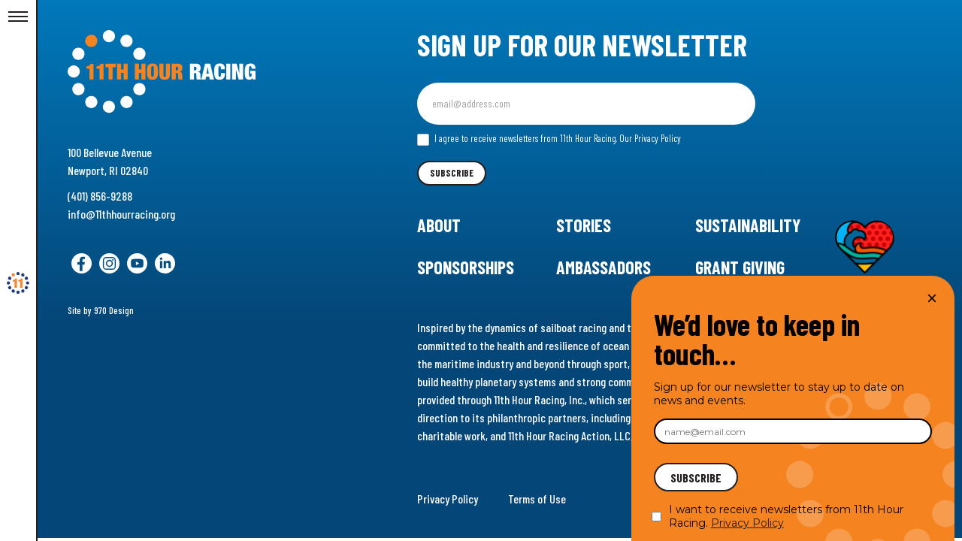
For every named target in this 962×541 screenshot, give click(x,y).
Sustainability (747, 225)
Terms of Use (537, 498)
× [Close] (932, 298)
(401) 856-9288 (100, 196)
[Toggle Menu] (18, 17)
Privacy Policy (447, 498)
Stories (583, 225)
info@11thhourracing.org (121, 214)
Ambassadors (603, 267)
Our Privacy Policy (650, 138)
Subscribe (451, 173)
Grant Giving (740, 267)
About (439, 225)
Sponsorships (465, 267)
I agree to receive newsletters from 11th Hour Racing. (549, 139)
